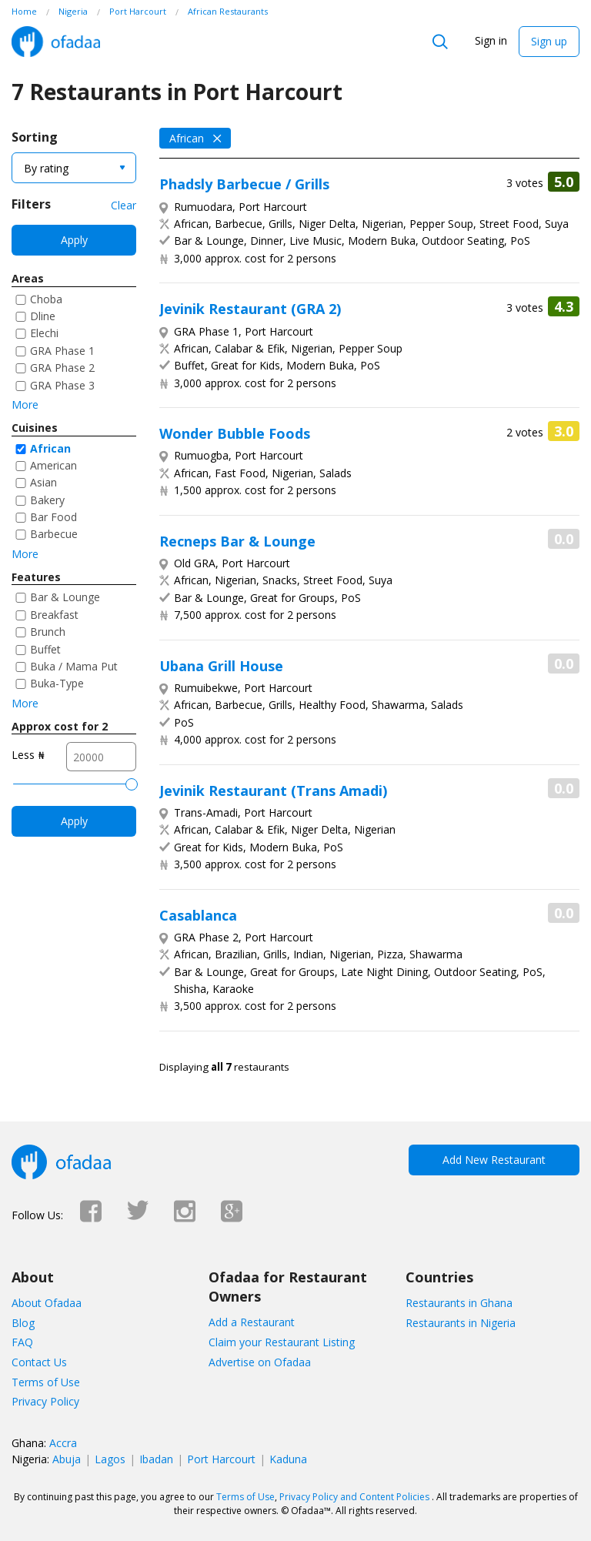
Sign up (549, 41)
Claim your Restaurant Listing (282, 1342)
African (50, 448)
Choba (46, 299)
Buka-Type (57, 683)
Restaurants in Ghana (459, 1302)
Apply (74, 239)
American (53, 465)
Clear (123, 205)
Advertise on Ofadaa (260, 1362)
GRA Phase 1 (62, 350)
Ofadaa (56, 41)
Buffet (45, 649)
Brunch (47, 631)
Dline (42, 316)
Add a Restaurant (252, 1322)
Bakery (47, 500)
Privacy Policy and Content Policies (354, 1496)
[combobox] (74, 167)
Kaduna (288, 1459)
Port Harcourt (221, 1459)
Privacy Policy (45, 1401)
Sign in (491, 40)
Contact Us (39, 1362)
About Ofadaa (47, 1302)
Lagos (110, 1459)
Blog (23, 1322)
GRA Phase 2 (62, 367)
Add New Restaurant (494, 1159)
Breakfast (54, 614)
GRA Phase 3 (62, 385)
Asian (43, 482)
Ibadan (156, 1459)
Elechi (44, 333)
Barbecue (54, 534)
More (25, 404)
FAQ (22, 1342)
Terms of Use (46, 1382)
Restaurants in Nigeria (461, 1322)
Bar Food (53, 517)
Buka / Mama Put (74, 666)
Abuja (66, 1459)
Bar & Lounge (65, 597)
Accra (63, 1443)
